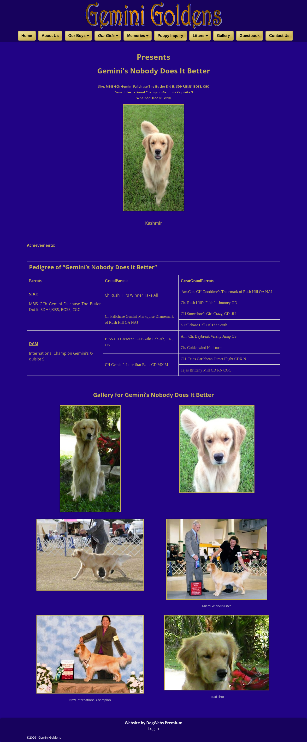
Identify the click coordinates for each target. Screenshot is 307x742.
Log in (153, 728)
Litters (201, 36)
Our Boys (79, 36)
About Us (50, 36)
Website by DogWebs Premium (154, 722)
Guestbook (250, 36)
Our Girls (109, 36)
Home (26, 36)
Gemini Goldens (49, 737)
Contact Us (279, 36)
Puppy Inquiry (170, 36)
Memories (139, 36)
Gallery (223, 36)
